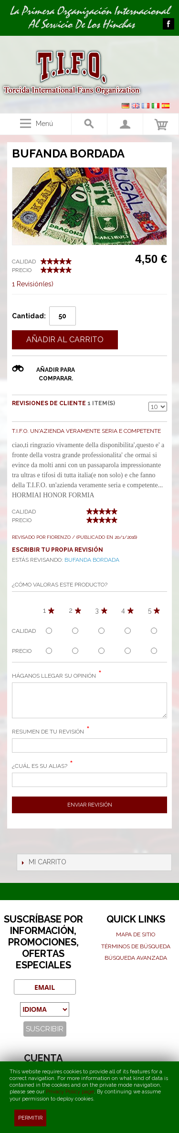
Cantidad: (29, 316)
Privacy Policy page (70, 1092)
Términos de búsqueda (135, 946)
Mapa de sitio (135, 934)
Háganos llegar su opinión (54, 675)
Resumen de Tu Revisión (48, 731)
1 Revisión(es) (32, 284)
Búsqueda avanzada (136, 958)
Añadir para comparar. (55, 374)
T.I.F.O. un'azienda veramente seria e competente (86, 431)
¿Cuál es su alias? (39, 766)
